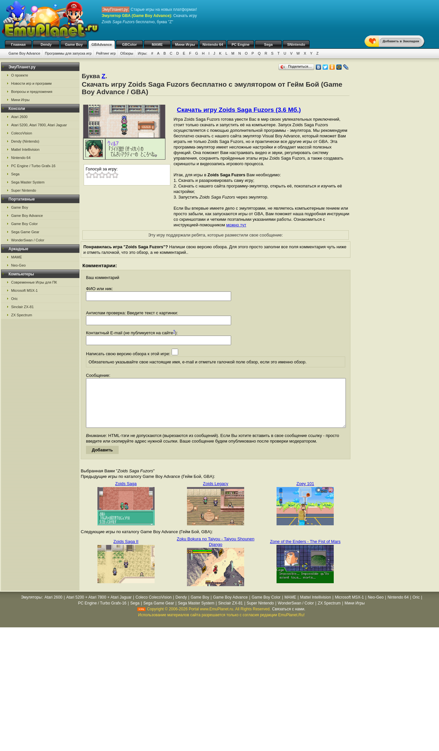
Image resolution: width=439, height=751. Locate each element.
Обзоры (126, 53)
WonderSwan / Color (27, 240)
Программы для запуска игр (68, 53)
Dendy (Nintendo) (25, 141)
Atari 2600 (19, 117)
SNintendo (296, 44)
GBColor (129, 44)
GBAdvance (102, 44)
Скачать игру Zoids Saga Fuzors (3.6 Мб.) (239, 109)
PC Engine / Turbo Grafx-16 (33, 166)
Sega (268, 44)
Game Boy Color (24, 224)
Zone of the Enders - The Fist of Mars (305, 551)
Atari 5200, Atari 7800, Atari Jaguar (39, 125)
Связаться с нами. (288, 619)
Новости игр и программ (31, 83)
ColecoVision (21, 133)
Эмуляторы (31, 607)
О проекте (19, 75)
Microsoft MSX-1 (24, 290)
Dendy (46, 44)
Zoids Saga (126, 493)
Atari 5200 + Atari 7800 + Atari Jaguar (99, 607)
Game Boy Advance (24, 53)
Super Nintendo (23, 190)
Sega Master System (27, 182)
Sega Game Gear (25, 232)
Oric (14, 299)
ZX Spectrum (21, 315)
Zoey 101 (305, 493)
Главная (18, 44)
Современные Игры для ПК (34, 282)
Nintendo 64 (213, 44)
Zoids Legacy (215, 493)
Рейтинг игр (106, 53)
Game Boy (74, 44)
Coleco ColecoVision (153, 607)
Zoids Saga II (126, 551)
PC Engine (240, 44)
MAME (157, 44)
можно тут (236, 224)
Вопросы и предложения (31, 92)
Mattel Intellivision (25, 149)
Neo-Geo (18, 265)
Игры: (142, 53)
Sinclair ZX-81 (22, 307)
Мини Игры (185, 44)
